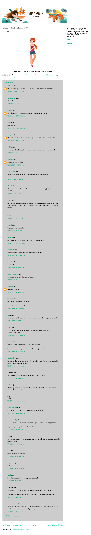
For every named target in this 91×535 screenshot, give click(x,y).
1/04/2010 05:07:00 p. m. (15, 444)
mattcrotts (11, 250)
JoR (8, 436)
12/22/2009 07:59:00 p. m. (16, 243)
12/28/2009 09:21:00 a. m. (16, 401)
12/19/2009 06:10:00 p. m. (15, 91)
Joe (8, 315)
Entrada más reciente (12, 525)
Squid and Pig (12, 420)
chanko (9, 110)
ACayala (10, 135)
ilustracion (13, 78)
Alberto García (12, 504)
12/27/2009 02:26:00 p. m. (16, 309)
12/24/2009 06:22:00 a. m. (16, 255)
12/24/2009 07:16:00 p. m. (15, 268)
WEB (68, 40)
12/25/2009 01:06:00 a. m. (16, 280)
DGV (9, 147)
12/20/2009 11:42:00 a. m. (15, 104)
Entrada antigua (55, 525)
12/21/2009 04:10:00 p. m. (15, 194)
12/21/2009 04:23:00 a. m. (16, 179)
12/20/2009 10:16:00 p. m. (15, 140)
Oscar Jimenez (12, 274)
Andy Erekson (12, 407)
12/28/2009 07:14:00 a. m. (15, 378)
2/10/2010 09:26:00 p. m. (15, 481)
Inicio (35, 525)
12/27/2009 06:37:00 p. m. (16, 366)
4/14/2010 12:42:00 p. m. (15, 512)
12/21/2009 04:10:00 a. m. (15, 165)
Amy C (9, 327)
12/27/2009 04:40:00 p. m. (16, 352)
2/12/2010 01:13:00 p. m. (15, 497)
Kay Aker (10, 463)
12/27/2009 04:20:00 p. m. (16, 335)
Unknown (10, 86)
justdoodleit (11, 358)
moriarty (10, 237)
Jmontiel (10, 262)
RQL (9, 122)
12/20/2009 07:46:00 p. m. (16, 116)
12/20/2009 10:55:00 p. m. (16, 153)
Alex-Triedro (11, 172)
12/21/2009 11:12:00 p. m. (15, 219)
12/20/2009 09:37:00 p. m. (16, 128)
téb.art (9, 186)
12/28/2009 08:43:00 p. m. (16, 413)
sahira (9, 200)
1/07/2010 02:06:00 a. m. (15, 468)
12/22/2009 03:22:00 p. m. (16, 231)
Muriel (9, 225)
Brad (9, 475)
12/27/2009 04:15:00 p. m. (15, 321)
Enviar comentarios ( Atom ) (20, 529)
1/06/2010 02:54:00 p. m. (15, 456)
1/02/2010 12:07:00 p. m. (15, 430)
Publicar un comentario (13, 516)
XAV (9, 450)
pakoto (10, 299)
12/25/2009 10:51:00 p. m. (15, 292)
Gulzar (9, 385)
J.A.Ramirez (11, 98)
